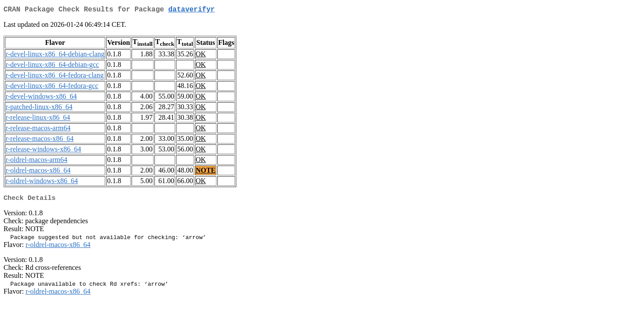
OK (201, 55)
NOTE (206, 172)
